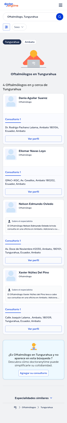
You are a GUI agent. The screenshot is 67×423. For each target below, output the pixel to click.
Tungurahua (12, 42)
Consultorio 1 (13, 119)
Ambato (29, 42)
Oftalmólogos (29, 407)
